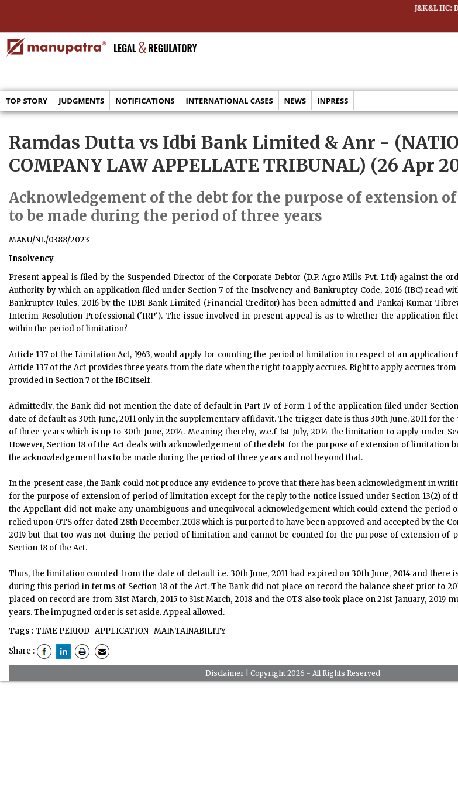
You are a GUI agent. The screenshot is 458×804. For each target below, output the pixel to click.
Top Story (26, 100)
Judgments (81, 100)
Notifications (144, 100)
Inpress (332, 100)
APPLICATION (121, 631)
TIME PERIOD (62, 631)
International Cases (229, 100)
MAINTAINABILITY (189, 631)
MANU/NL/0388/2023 (49, 240)
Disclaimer (224, 673)
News (295, 100)
